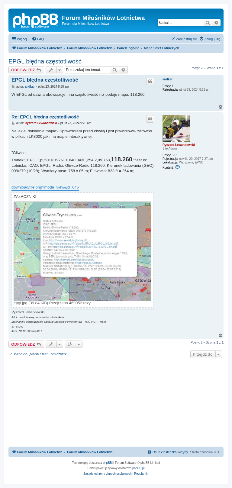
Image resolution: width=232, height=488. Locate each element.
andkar (167, 79)
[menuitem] (38, 39)
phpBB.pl (138, 468)
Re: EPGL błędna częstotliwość (45, 116)
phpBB (107, 462)
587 (174, 155)
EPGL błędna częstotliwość (45, 61)
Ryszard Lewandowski (179, 145)
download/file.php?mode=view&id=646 (45, 187)
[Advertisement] (116, 403)
